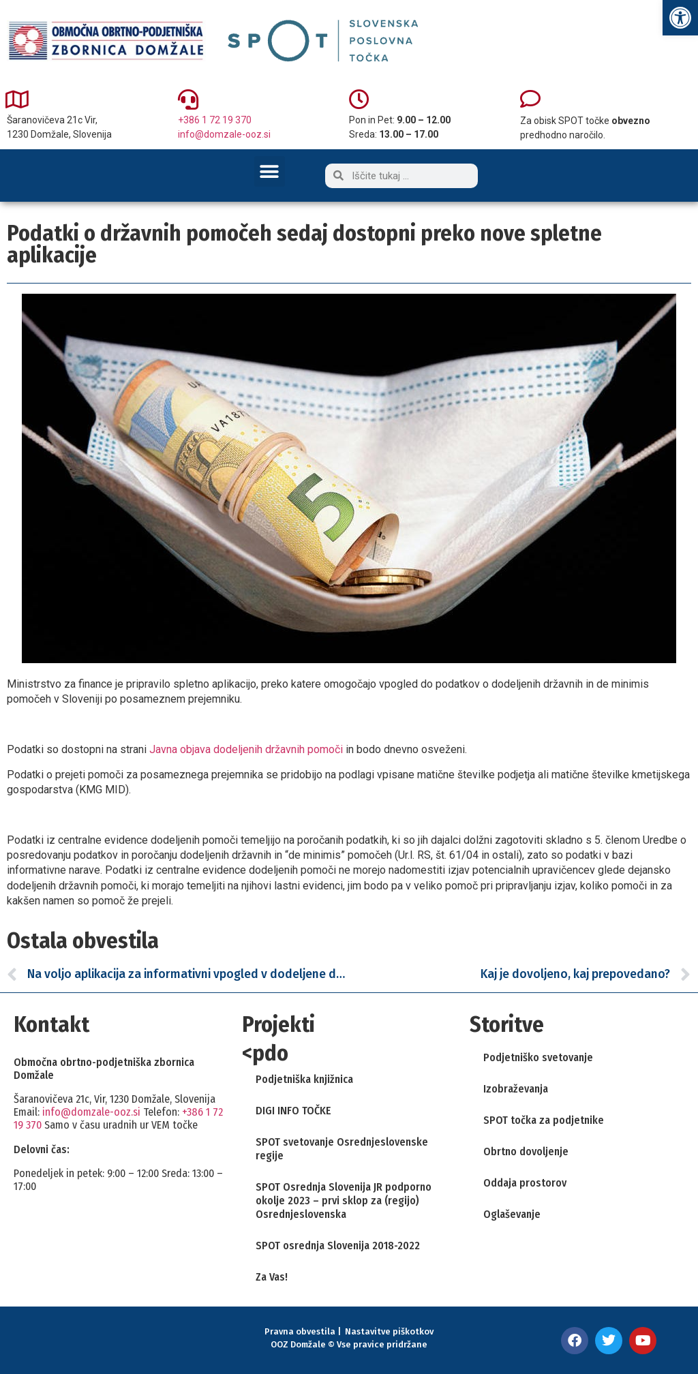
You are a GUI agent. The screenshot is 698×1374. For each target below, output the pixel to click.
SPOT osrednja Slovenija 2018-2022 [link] (338, 1245)
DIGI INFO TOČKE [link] (293, 1110)
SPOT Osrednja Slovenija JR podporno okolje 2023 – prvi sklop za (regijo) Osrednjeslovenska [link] (343, 1200)
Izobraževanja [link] (515, 1088)
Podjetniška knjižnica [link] (304, 1079)
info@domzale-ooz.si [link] (224, 134)
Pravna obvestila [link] (299, 1331)
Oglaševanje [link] (512, 1214)
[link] (680, 17)
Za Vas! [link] (272, 1276)
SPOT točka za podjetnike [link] (543, 1120)
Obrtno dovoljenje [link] (525, 1151)
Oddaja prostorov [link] (524, 1182)
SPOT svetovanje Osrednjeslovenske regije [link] (342, 1148)
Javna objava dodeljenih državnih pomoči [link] (246, 749)
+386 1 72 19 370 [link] (215, 119)
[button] (269, 171)
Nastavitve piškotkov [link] (389, 1331)
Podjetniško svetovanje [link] (538, 1057)
